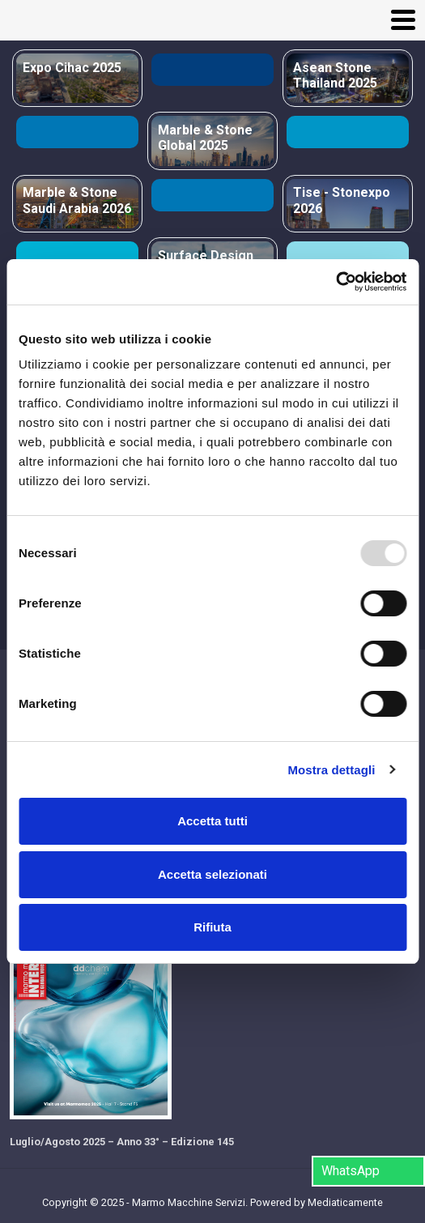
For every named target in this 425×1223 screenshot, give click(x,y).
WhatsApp (350, 1170)
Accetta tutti (212, 821)
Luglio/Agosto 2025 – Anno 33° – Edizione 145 (122, 1142)
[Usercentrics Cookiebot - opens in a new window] (335, 281)
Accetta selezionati (212, 874)
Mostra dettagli (331, 770)
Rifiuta (212, 927)
